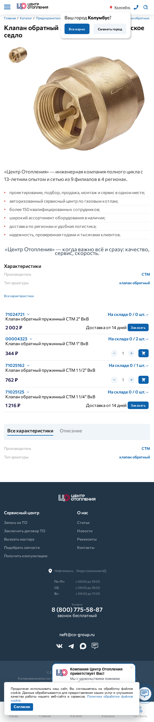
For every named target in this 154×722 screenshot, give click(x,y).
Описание (71, 430)
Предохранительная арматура (58, 18)
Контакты (86, 547)
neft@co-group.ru (77, 634)
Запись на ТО (15, 522)
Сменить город (110, 29)
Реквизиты (87, 539)
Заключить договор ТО (24, 530)
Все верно (77, 29)
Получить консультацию (26, 555)
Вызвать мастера (19, 539)
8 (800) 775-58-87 (77, 609)
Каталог (26, 18)
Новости (84, 530)
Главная (10, 18)
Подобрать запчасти (22, 547)
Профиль (140, 712)
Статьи (83, 522)
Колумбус (122, 7)
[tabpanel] (89, 102)
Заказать (138, 327)
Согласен (22, 706)
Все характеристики (19, 296)
